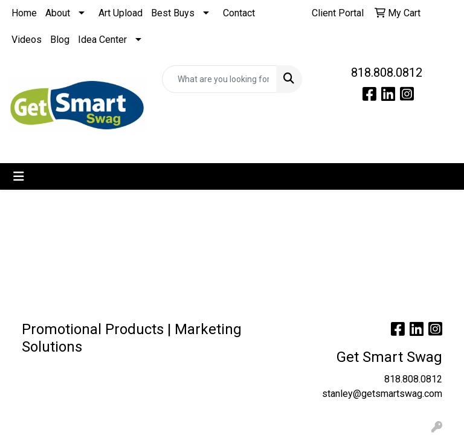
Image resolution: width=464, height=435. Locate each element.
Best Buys (173, 13)
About (57, 13)
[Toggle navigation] (18, 176)
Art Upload (120, 13)
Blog (59, 39)
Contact (239, 13)
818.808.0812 (386, 72)
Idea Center (102, 39)
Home (24, 13)
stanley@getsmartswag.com (382, 393)
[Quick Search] (219, 79)
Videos (26, 39)
